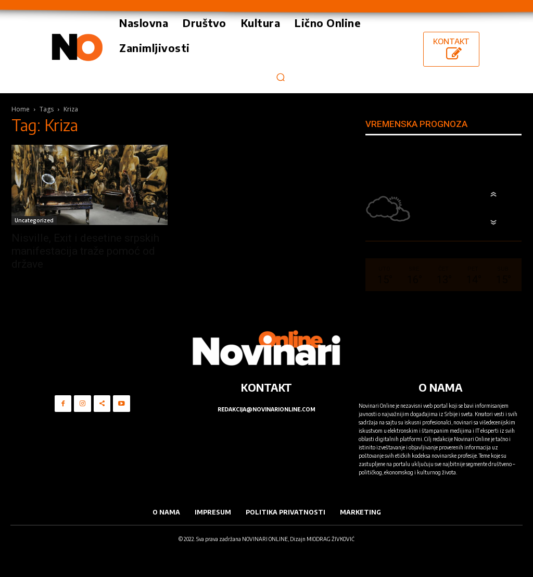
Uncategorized (34, 220)
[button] (280, 77)
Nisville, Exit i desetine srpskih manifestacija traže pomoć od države (85, 251)
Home (20, 109)
